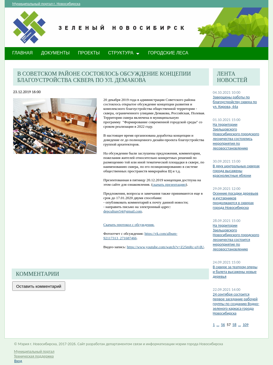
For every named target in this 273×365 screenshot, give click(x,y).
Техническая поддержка (34, 356)
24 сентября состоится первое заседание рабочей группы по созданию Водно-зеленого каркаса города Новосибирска (236, 304)
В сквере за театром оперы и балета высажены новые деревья (235, 272)
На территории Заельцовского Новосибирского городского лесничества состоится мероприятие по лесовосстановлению (236, 237)
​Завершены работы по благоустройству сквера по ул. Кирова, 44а (235, 102)
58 (234, 324)
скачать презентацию (169, 184)
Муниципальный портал (34, 351)
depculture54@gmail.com (122, 211)
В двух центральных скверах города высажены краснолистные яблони (236, 171)
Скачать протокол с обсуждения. (128, 225)
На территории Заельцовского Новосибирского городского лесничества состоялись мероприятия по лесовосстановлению (236, 136)
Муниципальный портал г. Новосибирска (46, 3)
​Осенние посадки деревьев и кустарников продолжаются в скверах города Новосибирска (235, 200)
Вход (18, 361)
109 (245, 324)
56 (223, 324)
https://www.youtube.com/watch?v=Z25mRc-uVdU (165, 247)
